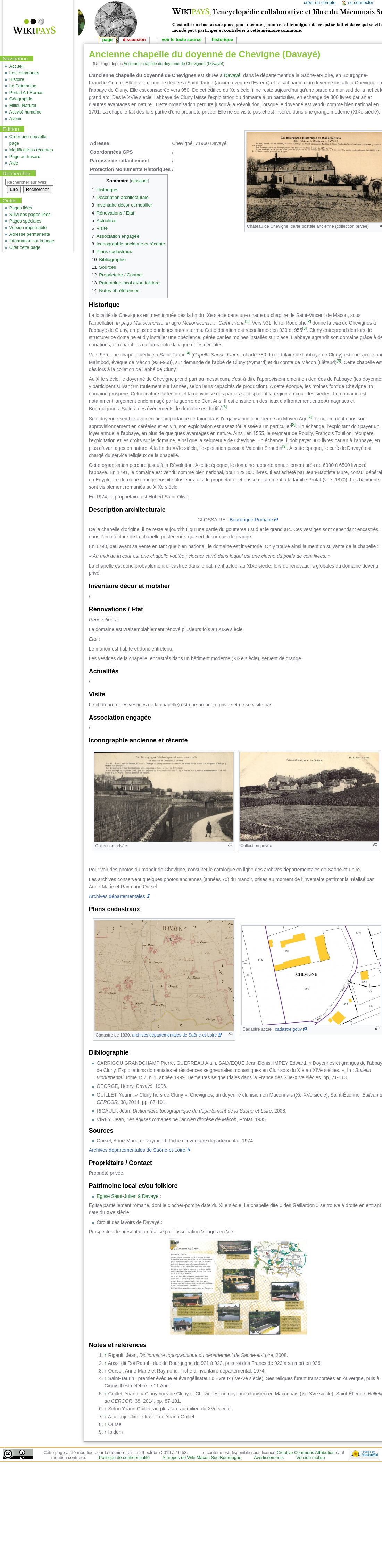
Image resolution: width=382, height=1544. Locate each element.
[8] (293, 424)
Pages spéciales (25, 221)
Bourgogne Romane (251, 519)
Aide (13, 163)
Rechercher (17, 173)
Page (107, 39)
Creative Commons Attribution (306, 1452)
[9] (284, 446)
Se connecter (360, 2)
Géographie (20, 98)
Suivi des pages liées (30, 214)
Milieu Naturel (22, 105)
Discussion (134, 39)
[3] (304, 328)
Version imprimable (28, 227)
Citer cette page (24, 247)
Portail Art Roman (26, 92)
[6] (224, 406)
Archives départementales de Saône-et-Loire (137, 1150)
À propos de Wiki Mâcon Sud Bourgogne (201, 1457)
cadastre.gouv (288, 1029)
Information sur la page (31, 240)
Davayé (232, 75)
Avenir (15, 118)
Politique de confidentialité (124, 1457)
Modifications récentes (31, 150)
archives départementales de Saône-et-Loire (174, 1035)
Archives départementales (117, 896)
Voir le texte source (181, 39)
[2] (309, 321)
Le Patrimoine (22, 86)
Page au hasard (24, 156)
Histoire (16, 79)
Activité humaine (25, 112)
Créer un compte (319, 2)
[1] (247, 321)
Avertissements (269, 1457)
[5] (339, 360)
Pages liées (20, 207)
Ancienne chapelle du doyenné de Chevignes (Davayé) (173, 63)
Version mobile (310, 1457)
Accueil (16, 66)
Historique (222, 39)
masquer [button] (139, 180)
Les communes (24, 72)
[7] (309, 416)
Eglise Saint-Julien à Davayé (127, 1196)
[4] (187, 353)
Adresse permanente (29, 234)
